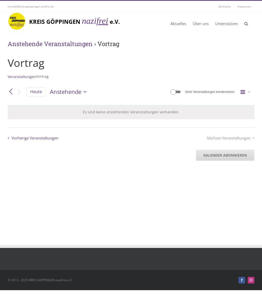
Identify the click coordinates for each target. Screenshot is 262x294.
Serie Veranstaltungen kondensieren (209, 92)
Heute (36, 91)
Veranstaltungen (22, 76)
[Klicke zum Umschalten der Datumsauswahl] (69, 92)
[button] (246, 23)
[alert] (131, 112)
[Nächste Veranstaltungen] (19, 92)
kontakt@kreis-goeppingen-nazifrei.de (31, 6)
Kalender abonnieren (225, 155)
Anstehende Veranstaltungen (50, 44)
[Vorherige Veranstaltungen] (11, 92)
